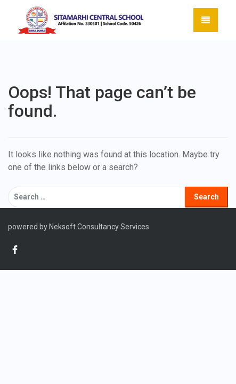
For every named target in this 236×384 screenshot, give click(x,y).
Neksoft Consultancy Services (98, 226)
